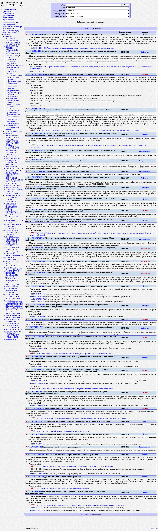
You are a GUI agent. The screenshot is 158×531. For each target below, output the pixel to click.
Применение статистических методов (14, 100)
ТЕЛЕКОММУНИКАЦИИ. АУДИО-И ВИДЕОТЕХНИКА (14, 191)
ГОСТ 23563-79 (38, 473)
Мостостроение (9, 25)
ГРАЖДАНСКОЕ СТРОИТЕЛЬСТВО (12, 326)
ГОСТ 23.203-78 (38, 510)
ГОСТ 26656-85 (37, 454)
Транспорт (11, 122)
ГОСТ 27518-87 (37, 476)
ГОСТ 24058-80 (38, 381)
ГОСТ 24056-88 (35, 356)
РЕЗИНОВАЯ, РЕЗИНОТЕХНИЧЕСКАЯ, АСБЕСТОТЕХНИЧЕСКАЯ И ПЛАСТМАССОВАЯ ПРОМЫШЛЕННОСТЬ (14, 304)
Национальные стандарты (13, 27)
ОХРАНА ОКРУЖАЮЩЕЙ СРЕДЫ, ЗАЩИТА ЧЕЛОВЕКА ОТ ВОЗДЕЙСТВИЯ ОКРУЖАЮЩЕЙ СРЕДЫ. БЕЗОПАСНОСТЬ (12, 140)
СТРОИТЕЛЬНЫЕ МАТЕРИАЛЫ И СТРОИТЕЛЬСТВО (12, 321)
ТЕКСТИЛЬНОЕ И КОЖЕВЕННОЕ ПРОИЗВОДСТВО (12, 250)
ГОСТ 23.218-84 (37, 187)
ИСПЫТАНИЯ (10, 157)
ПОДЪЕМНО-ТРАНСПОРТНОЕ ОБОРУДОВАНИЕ (12, 238)
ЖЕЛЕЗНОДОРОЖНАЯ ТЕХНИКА (14, 221)
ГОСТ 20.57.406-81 (36, 160)
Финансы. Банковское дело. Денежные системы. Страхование (15, 68)
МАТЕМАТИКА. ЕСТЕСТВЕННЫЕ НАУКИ (12, 127)
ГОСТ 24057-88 (37, 369)
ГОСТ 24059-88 (35, 392)
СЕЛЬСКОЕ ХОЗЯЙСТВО (10, 258)
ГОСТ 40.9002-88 (37, 261)
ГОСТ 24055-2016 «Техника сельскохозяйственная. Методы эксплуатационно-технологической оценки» (74, 353)
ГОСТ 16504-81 (37, 305)
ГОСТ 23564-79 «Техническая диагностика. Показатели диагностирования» (62, 488)
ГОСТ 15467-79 (37, 286)
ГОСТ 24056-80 (38, 366)
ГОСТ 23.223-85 (35, 210)
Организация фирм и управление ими (14, 76)
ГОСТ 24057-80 (38, 383)
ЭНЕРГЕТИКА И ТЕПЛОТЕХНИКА (12, 183)
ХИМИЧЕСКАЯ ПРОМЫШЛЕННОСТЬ (14, 268)
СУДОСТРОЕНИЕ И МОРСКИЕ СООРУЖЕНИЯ (13, 226)
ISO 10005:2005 (35, 34)
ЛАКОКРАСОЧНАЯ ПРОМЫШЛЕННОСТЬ (14, 317)
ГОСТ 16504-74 (38, 316)
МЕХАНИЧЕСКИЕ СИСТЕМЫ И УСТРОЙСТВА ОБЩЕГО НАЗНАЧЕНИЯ (12, 162)
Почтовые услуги (13, 124)
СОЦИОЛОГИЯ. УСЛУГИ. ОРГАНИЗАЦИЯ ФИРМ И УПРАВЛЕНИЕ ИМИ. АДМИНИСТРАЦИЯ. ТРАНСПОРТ (13, 52)
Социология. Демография (11, 60)
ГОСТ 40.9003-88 (37, 273)
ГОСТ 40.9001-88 (35, 248)
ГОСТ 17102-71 (38, 302)
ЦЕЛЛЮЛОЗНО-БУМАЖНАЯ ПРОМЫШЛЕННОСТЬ (14, 312)
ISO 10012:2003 (35, 51)
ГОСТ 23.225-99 (37, 238)
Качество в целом (14, 81)
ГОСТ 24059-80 (38, 405)
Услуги (9, 73)
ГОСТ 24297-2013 (35, 421)
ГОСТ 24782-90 (35, 434)
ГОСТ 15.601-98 (35, 150)
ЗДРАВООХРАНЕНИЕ (13, 131)
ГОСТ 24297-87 (37, 408)
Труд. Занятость (12, 63)
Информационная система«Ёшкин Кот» (12, 4)
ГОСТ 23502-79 (35, 327)
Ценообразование (10, 32)
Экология (7, 34)
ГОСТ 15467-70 (38, 299)
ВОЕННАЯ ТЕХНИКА (13, 329)
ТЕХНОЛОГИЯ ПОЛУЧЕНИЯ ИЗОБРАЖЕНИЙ (11, 205)
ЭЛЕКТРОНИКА (11, 188)
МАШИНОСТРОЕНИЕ (14, 180)
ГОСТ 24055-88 (37, 336)
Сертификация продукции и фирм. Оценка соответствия (15, 93)
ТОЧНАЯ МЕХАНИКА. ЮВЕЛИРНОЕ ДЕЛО (13, 211)
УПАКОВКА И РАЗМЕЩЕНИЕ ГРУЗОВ (11, 244)
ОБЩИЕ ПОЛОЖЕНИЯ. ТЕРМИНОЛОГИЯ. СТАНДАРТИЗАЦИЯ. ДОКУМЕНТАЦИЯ (13, 40)
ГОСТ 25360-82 (35, 447)
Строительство (9, 29)
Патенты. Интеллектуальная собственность (13, 110)
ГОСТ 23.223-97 (37, 219)
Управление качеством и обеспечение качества (12, 86)
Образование (11, 118)
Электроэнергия (10, 339)
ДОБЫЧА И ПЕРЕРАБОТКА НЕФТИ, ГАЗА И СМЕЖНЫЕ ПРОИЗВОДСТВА (12, 281)
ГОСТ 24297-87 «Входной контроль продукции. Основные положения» (62, 431)
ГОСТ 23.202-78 (38, 508)
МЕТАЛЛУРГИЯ (11, 286)
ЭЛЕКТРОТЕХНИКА (13, 186)
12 (92, 28)
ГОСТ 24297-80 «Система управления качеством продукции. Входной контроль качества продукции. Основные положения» (79, 418)
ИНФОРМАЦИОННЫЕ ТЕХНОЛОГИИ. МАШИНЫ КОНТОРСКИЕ (14, 198)
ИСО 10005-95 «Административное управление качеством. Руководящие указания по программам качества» (73, 48)
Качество (10, 79)
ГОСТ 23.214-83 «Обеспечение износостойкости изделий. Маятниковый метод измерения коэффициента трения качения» (78, 505)
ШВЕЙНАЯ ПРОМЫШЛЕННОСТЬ (14, 254)
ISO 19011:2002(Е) (36, 74)
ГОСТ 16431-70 (38, 296)
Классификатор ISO (11, 23)
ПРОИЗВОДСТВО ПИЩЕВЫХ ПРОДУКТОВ (12, 263)
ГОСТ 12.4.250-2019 (36, 133)
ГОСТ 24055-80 (38, 348)
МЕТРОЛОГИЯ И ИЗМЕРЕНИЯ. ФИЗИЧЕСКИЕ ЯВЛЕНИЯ (12, 152)
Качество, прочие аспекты (14, 105)
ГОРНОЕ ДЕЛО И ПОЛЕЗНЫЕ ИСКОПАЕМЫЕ (12, 273)
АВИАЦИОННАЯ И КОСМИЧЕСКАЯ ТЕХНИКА (13, 232)
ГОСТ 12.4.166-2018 (36, 109)
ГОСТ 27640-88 (35, 491)
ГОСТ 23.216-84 (37, 177)
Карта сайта (154, 528)
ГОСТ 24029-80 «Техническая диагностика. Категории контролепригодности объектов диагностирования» (73, 466)
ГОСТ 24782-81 (38, 444)
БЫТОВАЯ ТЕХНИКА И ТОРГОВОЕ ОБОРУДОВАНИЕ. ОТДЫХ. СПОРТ (13, 334)
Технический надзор (11, 30)
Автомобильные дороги (12, 21)
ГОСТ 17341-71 (38, 294)
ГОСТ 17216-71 (35, 319)
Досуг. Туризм (12, 120)
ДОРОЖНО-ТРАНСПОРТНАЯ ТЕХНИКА (12, 217)
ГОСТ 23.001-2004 (38, 171)
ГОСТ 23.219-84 (37, 198)
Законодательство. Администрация (13, 115)
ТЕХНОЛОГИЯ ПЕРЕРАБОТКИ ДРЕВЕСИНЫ (11, 290)
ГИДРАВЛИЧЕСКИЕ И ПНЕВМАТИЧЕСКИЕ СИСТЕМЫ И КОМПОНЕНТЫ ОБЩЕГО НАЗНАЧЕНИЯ (14, 173)
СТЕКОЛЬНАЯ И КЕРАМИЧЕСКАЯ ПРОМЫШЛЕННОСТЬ (14, 296)
